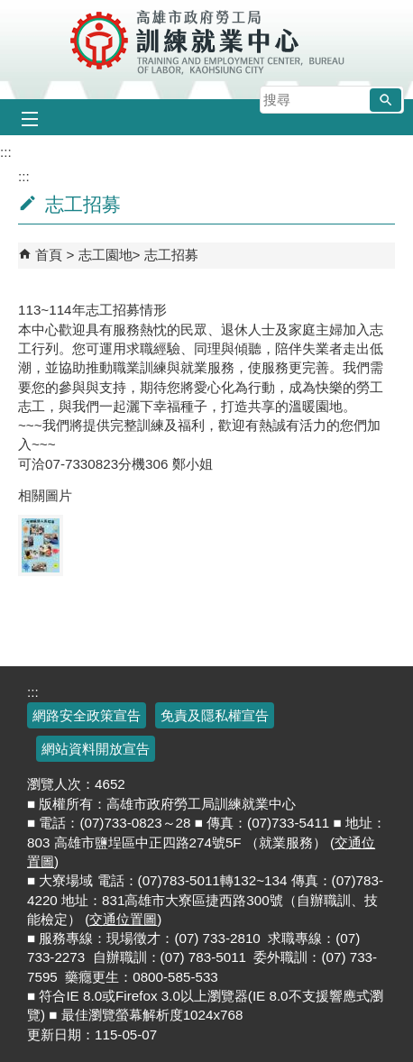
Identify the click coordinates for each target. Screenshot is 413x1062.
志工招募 (171, 254)
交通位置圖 (123, 919)
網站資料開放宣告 (95, 748)
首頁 (48, 254)
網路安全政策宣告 (86, 715)
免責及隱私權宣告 (215, 715)
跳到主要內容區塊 (9, 9)
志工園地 (105, 254)
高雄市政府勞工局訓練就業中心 (207, 40)
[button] (385, 100)
